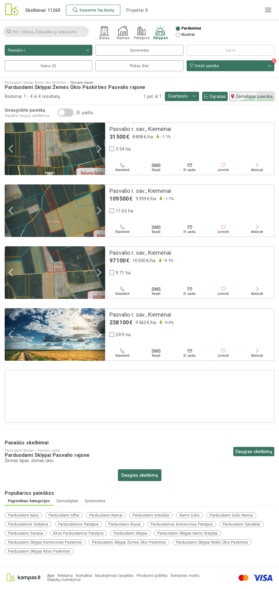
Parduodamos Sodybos (28, 524)
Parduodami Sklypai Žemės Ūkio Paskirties (129, 542)
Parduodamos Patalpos (78, 524)
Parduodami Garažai (25, 533)
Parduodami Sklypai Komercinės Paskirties (45, 542)
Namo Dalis (189, 515)
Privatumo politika (152, 576)
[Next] (98, 149)
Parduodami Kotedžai (151, 515)
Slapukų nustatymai (64, 580)
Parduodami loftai (64, 515)
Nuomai (188, 35)
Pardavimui (191, 28)
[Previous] (11, 149)
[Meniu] (268, 10)
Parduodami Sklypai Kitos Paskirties (39, 551)
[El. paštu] (190, 167)
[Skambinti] (122, 167)
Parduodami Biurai (125, 524)
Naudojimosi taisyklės (114, 576)
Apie (50, 576)
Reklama (65, 576)
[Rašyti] (156, 167)
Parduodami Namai (106, 515)
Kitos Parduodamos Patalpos (78, 533)
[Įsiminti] (223, 167)
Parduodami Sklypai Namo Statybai (187, 533)
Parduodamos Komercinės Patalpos (182, 524)
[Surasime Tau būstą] (93, 10)
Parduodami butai (23, 515)
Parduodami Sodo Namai (231, 515)
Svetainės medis (184, 576)
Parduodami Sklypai (130, 533)
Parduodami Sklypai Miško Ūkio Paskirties (212, 542)
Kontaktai (84, 576)
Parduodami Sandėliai (241, 524)
